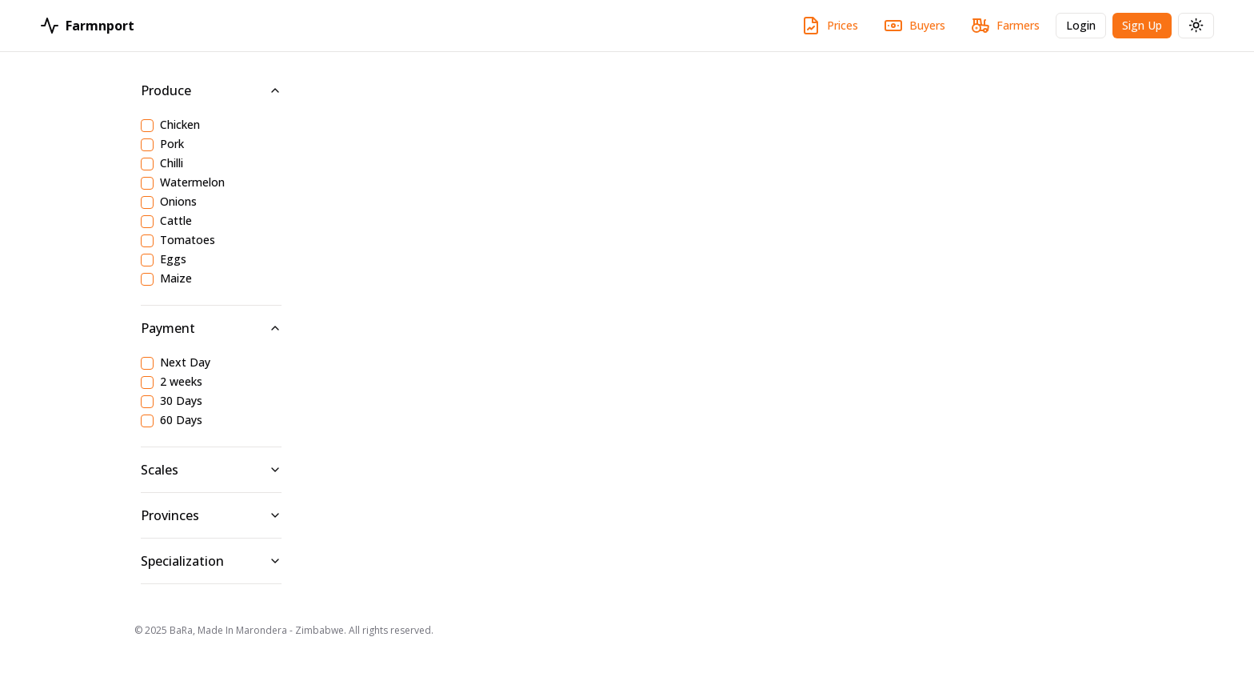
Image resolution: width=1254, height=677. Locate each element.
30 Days (181, 401)
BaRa (181, 630)
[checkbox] (147, 125)
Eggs (173, 260)
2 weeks (181, 382)
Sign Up (1147, 28)
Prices (829, 25)
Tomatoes (187, 240)
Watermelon (192, 183)
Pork (172, 144)
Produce (211, 90)
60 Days (181, 421)
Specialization (211, 561)
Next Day (185, 363)
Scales (211, 470)
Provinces (211, 515)
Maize (176, 279)
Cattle (176, 221)
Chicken (180, 125)
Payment (211, 328)
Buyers (914, 25)
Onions (178, 202)
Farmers (1005, 25)
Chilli (171, 164)
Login (1086, 28)
